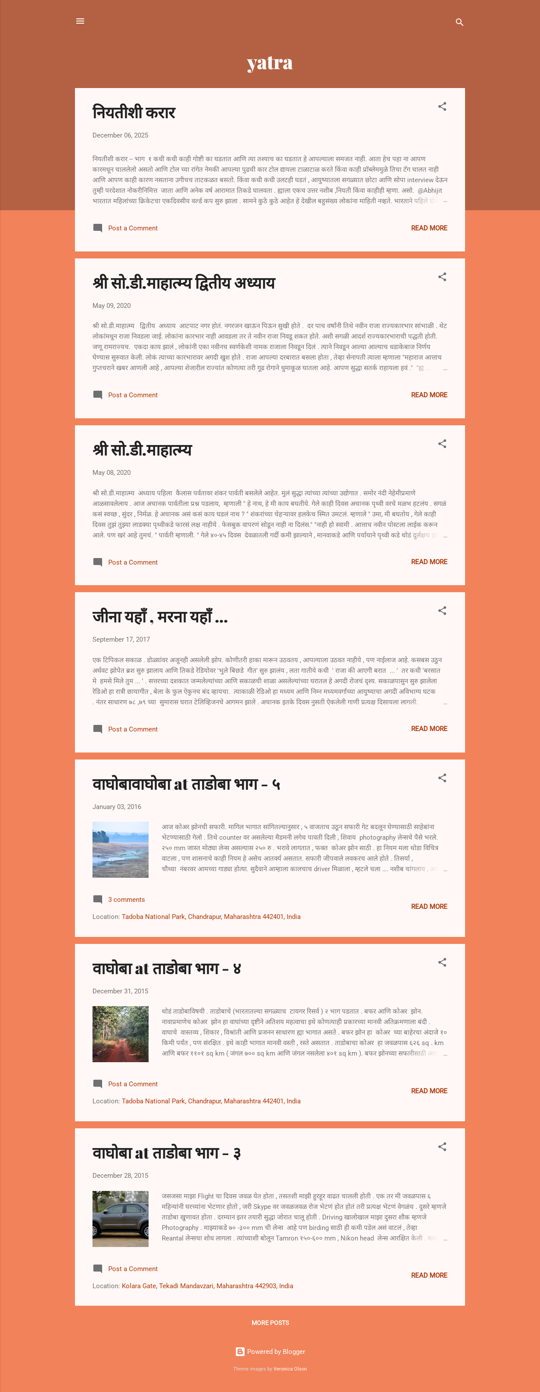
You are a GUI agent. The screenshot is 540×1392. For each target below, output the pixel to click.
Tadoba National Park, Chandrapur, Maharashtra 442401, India (211, 917)
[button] (442, 108)
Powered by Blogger (270, 1352)
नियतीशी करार (133, 111)
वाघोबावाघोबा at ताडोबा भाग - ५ (186, 783)
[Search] (460, 24)
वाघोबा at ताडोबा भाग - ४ (166, 967)
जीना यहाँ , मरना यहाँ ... (160, 615)
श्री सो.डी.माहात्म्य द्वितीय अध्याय (183, 282)
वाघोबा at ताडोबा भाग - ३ (166, 1151)
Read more (429, 228)
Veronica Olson (290, 1369)
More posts (270, 1322)
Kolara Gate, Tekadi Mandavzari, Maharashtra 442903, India (207, 1286)
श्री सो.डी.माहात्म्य (142, 448)
